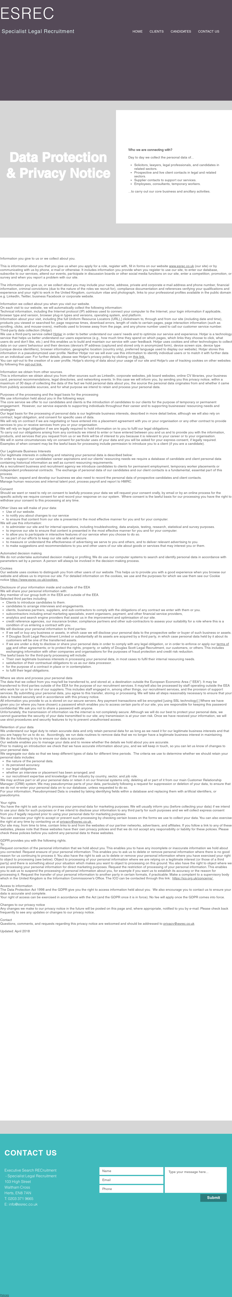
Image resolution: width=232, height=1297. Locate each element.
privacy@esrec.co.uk (76, 821)
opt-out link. (33, 364)
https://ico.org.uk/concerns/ (193, 878)
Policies (4, 1295)
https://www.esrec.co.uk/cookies (34, 580)
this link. (139, 357)
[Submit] (213, 1198)
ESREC (27, 13)
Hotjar (57, 334)
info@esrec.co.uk (23, 1204)
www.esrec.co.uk (181, 266)
